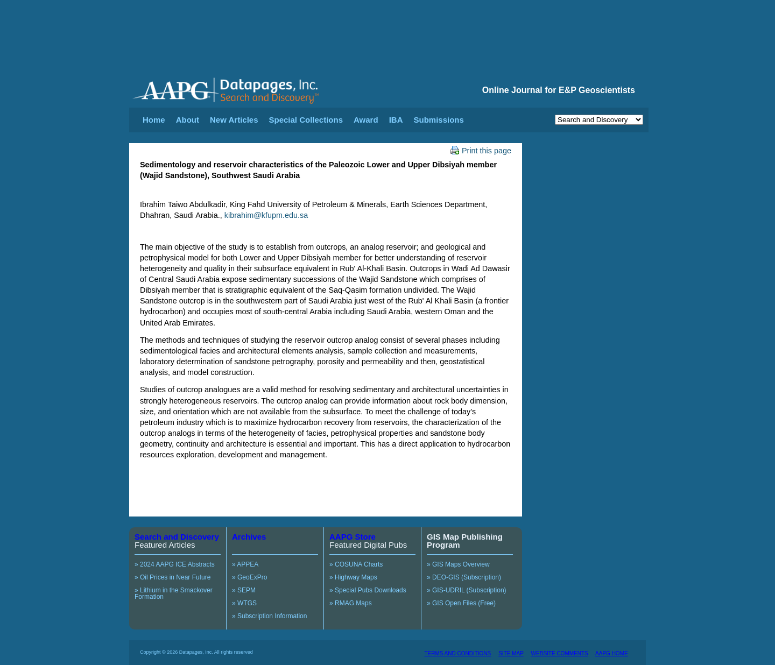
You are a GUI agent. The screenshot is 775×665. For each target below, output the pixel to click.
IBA (396, 119)
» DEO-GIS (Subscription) (464, 577)
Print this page (480, 150)
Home (154, 119)
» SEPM (244, 590)
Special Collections (306, 119)
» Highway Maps (353, 577)
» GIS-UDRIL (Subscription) (466, 590)
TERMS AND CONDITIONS (457, 653)
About (187, 119)
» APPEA (245, 564)
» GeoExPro (249, 577)
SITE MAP (511, 653)
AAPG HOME (611, 653)
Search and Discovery (177, 536)
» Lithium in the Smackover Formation (174, 593)
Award (366, 119)
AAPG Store (352, 536)
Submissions (438, 119)
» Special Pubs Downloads (367, 590)
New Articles (234, 119)
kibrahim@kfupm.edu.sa (266, 215)
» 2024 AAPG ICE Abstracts (175, 564)
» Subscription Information (269, 616)
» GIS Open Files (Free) (461, 603)
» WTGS (244, 603)
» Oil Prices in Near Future (172, 577)
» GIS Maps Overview (458, 564)
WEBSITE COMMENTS (559, 653)
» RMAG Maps (350, 603)
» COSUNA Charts (356, 564)
